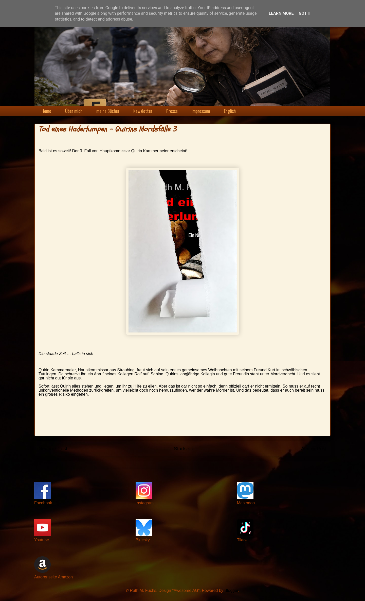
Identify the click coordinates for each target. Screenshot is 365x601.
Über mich (73, 111)
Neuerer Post (53, 448)
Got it (305, 13)
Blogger (231, 590)
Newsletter (142, 111)
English (230, 111)
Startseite (184, 448)
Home (46, 111)
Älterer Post (313, 448)
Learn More (281, 13)
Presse (172, 111)
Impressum (201, 111)
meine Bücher (107, 111)
